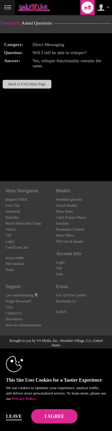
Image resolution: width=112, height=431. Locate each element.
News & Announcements (24, 325)
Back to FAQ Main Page (27, 84)
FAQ (9, 307)
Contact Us (14, 313)
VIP (8, 235)
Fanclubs (62, 223)
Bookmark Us (66, 301)
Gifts (59, 274)
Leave (14, 416)
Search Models (67, 205)
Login (10, 241)
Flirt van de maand (69, 241)
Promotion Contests (70, 229)
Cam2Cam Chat (17, 247)
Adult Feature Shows (71, 217)
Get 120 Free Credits (71, 295)
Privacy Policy (24, 398)
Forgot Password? (18, 301)
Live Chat (13, 205)
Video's (11, 229)
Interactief (13, 211)
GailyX (61, 312)
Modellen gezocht (69, 199)
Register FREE (16, 199)
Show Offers (65, 235)
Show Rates (64, 211)
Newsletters (14, 319)
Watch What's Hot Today (24, 223)
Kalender (12, 217)
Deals (10, 270)
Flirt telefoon (15, 264)
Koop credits (15, 258)
